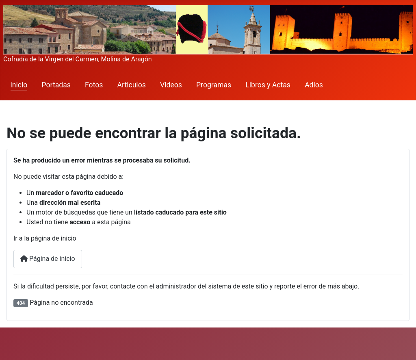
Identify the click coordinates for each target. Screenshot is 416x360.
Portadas (56, 85)
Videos (171, 85)
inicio (19, 85)
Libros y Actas (267, 85)
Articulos (131, 85)
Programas (213, 85)
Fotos (94, 85)
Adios (314, 85)
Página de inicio (47, 258)
